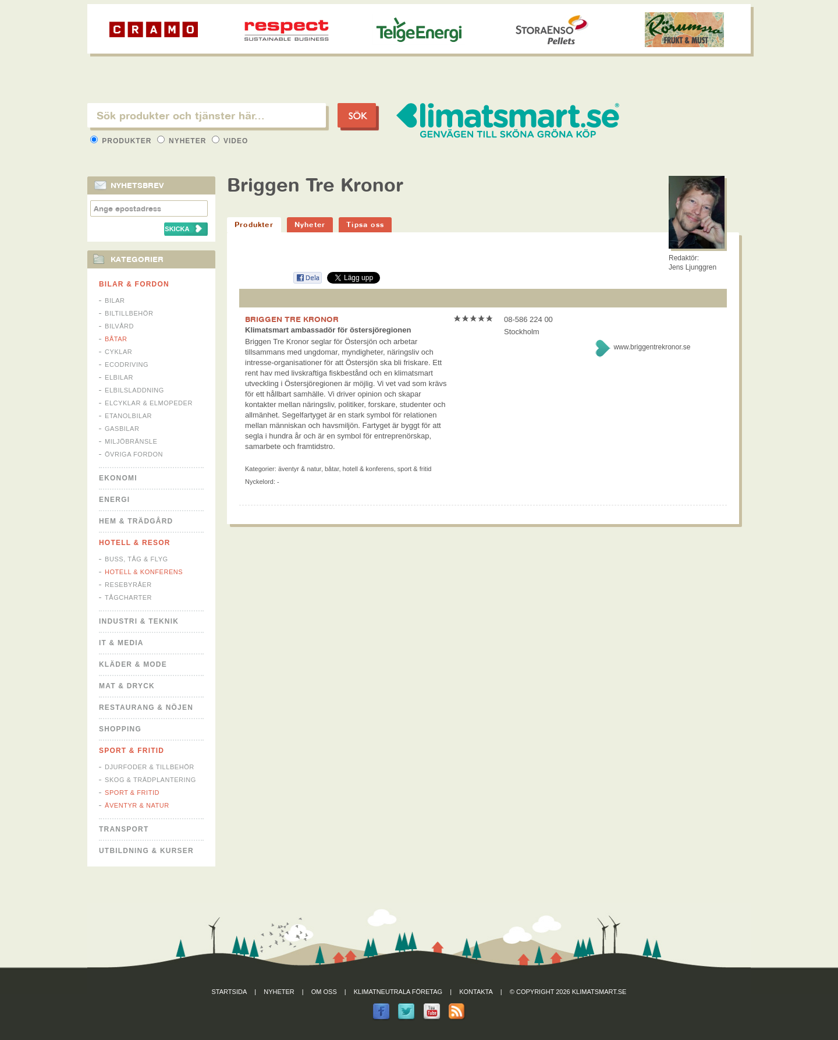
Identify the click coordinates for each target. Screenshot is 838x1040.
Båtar (116, 338)
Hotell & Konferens (144, 571)
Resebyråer (128, 584)
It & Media (121, 643)
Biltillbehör (129, 313)
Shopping (120, 729)
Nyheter (183, 141)
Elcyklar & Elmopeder (149, 402)
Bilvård (119, 326)
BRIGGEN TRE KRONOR (292, 319)
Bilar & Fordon (134, 284)
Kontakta (476, 991)
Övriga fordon (134, 454)
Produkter (122, 141)
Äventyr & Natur (137, 805)
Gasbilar (122, 428)
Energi (114, 500)
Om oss (324, 991)
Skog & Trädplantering (150, 779)
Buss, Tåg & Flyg (136, 559)
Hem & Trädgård (136, 521)
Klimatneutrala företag (398, 991)
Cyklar (118, 351)
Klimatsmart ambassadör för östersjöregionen (328, 330)
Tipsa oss (365, 224)
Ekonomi (118, 478)
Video (230, 141)
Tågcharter (128, 597)
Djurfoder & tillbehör (149, 766)
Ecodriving (126, 364)
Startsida (229, 991)
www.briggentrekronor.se (651, 347)
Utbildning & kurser (146, 851)
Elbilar (119, 377)
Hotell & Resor (135, 543)
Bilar (115, 300)
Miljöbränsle (131, 441)
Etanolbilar (128, 415)
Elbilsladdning (134, 390)
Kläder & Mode (133, 664)
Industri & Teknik (139, 621)
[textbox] (206, 115)
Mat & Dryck (127, 686)
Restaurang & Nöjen (146, 707)
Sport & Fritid (131, 751)
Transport (123, 829)
